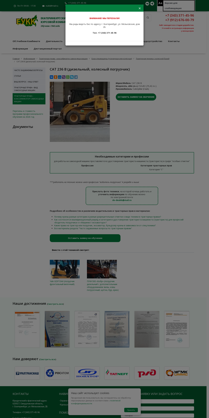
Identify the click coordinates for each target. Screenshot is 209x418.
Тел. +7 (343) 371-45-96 (104, 32)
